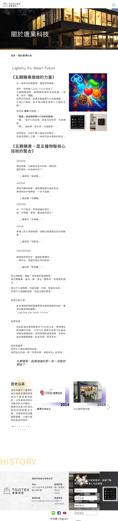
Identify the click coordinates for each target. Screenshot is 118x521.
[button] (12, 426)
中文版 (53, 518)
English (64, 518)
